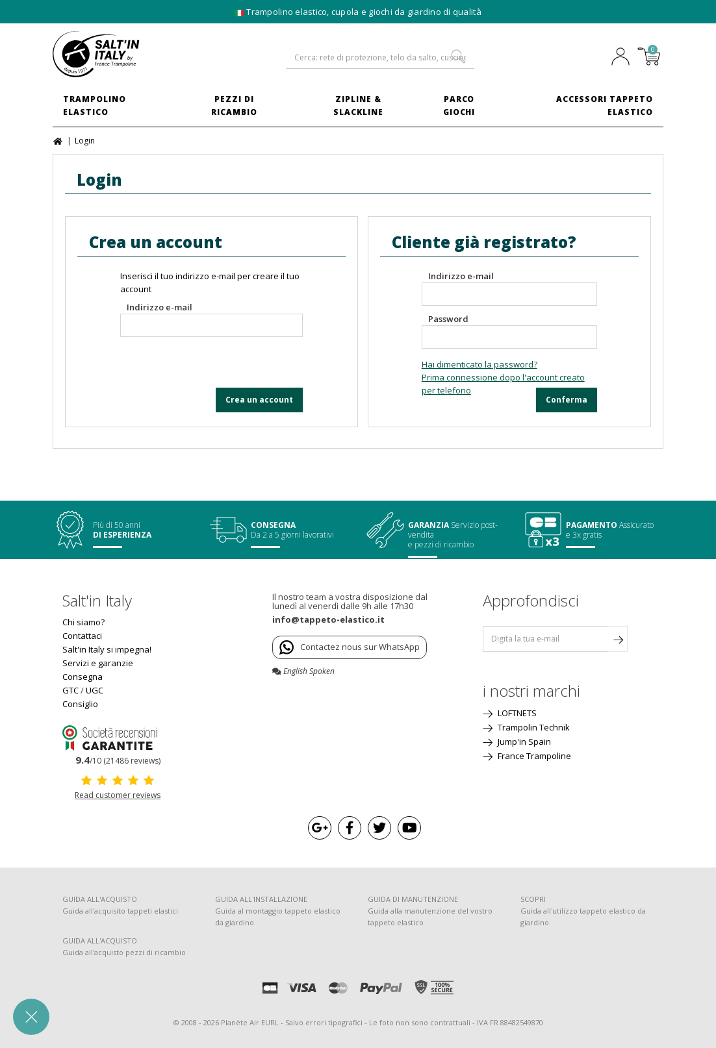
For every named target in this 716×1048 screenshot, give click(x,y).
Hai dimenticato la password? (479, 364)
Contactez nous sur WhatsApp (349, 647)
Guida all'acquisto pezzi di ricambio (124, 952)
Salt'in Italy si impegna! (106, 649)
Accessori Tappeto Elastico (604, 106)
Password (448, 319)
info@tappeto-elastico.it (328, 619)
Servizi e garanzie (97, 663)
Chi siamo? (83, 622)
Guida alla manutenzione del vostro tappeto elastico (430, 916)
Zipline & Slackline (358, 106)
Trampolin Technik (533, 727)
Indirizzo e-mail (159, 307)
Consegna (82, 676)
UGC (94, 690)
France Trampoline (533, 756)
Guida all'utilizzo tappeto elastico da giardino (583, 916)
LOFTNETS (516, 713)
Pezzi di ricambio (234, 106)
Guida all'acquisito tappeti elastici (120, 911)
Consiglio (80, 704)
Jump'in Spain (523, 741)
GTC (70, 690)
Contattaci (82, 636)
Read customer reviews (117, 795)
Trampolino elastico (94, 106)
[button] (31, 1017)
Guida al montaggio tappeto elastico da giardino (277, 916)
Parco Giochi (459, 106)
